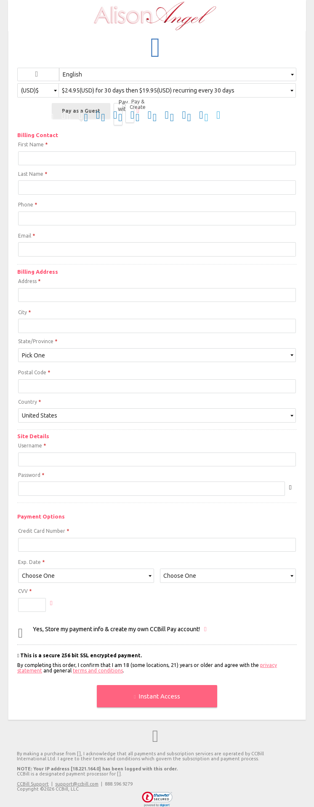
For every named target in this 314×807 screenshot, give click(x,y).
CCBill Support (33, 783)
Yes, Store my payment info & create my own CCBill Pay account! (116, 629)
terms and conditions (98, 670)
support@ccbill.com (76, 783)
